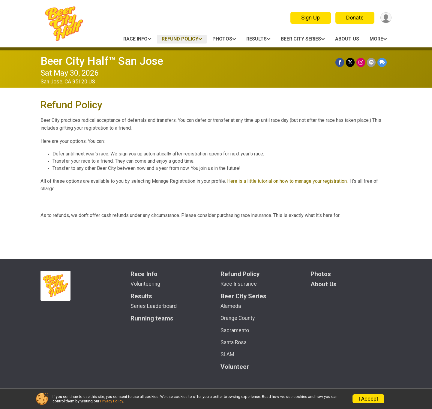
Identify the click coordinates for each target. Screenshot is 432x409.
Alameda (230, 306)
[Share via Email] (371, 62)
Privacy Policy (111, 401)
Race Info (135, 39)
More (376, 39)
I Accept (368, 399)
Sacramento (234, 330)
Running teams (151, 318)
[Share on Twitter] (350, 62)
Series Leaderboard (153, 306)
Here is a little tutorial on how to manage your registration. (288, 181)
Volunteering (145, 284)
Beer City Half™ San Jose (101, 61)
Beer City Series (301, 39)
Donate (355, 17)
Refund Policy (180, 39)
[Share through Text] (382, 62)
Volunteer (234, 366)
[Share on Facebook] (339, 62)
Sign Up (310, 17)
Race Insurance (238, 284)
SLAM (227, 354)
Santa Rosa (233, 342)
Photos (222, 39)
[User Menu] (386, 17)
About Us (347, 39)
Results (256, 39)
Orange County (237, 318)
